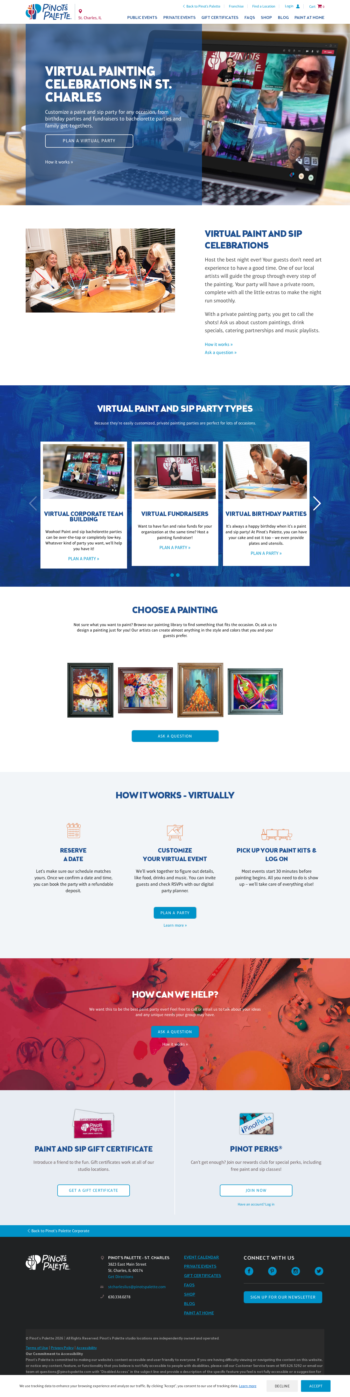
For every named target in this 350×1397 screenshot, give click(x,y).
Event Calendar (201, 1257)
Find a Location (263, 6)
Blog (283, 17)
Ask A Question (175, 736)
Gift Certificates (220, 17)
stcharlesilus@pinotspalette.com (137, 1286)
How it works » (59, 161)
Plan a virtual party (89, 140)
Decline (282, 1386)
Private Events (179, 17)
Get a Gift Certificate (93, 1190)
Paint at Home (309, 17)
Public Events (142, 17)
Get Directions (120, 1276)
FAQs (249, 17)
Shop (266, 17)
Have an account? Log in (256, 1204)
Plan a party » (83, 558)
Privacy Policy (62, 1348)
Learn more (247, 1386)
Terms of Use (37, 1348)
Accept (315, 1386)
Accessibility (86, 1348)
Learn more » (175, 925)
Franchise (236, 6)
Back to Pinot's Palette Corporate (60, 1230)
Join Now (256, 1190)
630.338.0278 (119, 1296)
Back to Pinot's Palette (203, 6)
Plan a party (175, 912)
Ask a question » (220, 352)
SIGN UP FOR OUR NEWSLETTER (283, 1297)
